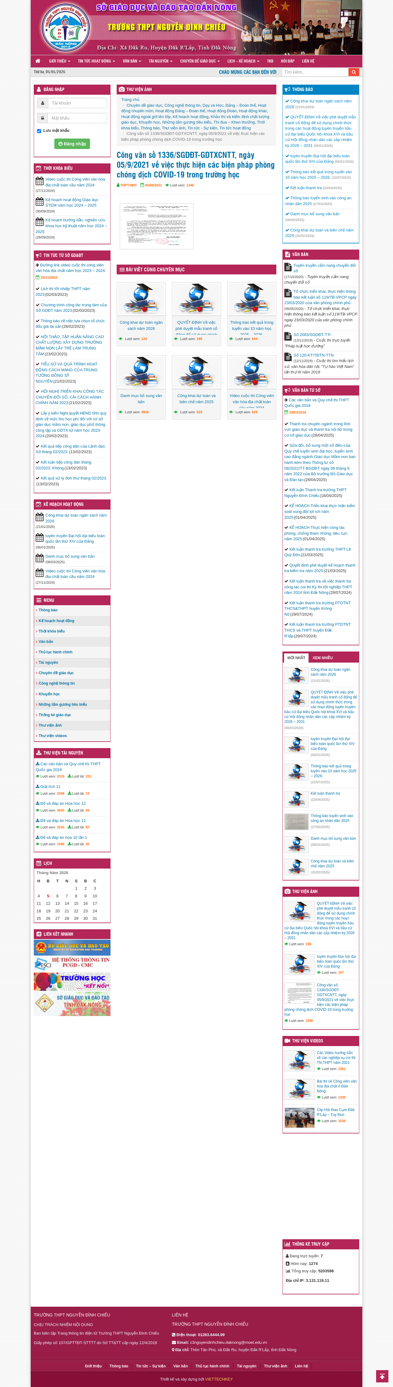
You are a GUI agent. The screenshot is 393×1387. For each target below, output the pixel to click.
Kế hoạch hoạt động (190, 116)
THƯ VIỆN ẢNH (139, 90)
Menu (49, 600)
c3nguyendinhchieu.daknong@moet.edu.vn (228, 1342)
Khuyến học (149, 122)
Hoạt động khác (253, 111)
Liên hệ (308, 61)
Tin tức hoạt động (96, 61)
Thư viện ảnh (173, 128)
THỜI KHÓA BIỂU (58, 168)
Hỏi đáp (287, 61)
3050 (60, 810)
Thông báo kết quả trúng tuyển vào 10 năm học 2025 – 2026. (251, 328)
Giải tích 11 (48, 786)
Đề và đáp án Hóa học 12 (61, 803)
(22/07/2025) (341, 177)
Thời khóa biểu (52, 631)
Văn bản (132, 61)
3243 (60, 827)
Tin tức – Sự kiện (151, 1366)
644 (254, 339)
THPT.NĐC (128, 185)
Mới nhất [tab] (296, 658)
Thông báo (150, 128)
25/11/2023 (49, 277)
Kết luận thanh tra (303, 187)
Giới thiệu (59, 61)
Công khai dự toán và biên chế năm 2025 (196, 398)
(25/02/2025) (304, 236)
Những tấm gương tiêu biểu (187, 122)
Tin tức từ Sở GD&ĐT (63, 256)
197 (341, 972)
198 (199, 339)
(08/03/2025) (294, 220)
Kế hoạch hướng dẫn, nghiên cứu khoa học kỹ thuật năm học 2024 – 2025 (71, 226)
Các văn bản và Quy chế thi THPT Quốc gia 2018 (68, 767)
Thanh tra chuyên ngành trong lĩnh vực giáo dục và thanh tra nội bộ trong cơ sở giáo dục (318, 429)
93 (87, 810)
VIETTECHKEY (219, 1379)
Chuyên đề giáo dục (200, 61)
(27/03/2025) (322, 204)
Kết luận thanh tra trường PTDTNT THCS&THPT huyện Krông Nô (317, 609)
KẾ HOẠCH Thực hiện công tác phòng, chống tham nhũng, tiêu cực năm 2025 (316, 533)
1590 (60, 844)
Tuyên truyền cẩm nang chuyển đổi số (325, 268)
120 (144, 339)
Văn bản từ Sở (306, 390)
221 (88, 776)
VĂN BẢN (300, 255)
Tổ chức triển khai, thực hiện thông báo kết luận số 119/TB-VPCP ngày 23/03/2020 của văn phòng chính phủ (320, 297)
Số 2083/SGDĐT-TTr (312, 334)
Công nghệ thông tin (182, 105)
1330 (341, 1097)
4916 (145, 412)
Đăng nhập (54, 90)
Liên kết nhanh (58, 934)
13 (87, 793)
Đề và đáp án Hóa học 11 (61, 820)
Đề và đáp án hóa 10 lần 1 (61, 837)
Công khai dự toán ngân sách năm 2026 (141, 325)
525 (199, 412)
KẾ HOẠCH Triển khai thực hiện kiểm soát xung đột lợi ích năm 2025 (319, 511)
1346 (190, 185)
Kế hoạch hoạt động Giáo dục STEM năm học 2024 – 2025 (72, 202)
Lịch (48, 864)
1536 (341, 1121)
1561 (341, 1069)
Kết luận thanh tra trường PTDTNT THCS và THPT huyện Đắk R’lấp (317, 630)
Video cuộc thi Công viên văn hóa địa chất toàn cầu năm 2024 (252, 401)
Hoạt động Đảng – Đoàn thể (180, 111)
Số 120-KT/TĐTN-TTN (314, 355)
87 (87, 827)
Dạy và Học (213, 105)
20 (87, 844)
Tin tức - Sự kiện (202, 128)
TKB (270, 61)
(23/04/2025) (332, 188)
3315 (60, 776)
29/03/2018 (297, 412)
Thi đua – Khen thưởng (234, 122)
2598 (60, 793)
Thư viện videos (53, 736)
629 (254, 412)
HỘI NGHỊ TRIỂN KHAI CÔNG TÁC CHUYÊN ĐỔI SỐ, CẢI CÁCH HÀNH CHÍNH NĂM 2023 (70, 397)
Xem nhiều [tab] (323, 658)
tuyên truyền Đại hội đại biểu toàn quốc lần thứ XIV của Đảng (75, 538)
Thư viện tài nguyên (63, 753)
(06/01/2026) (323, 145)
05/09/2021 (153, 185)
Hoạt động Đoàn (222, 111)
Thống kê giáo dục (55, 715)
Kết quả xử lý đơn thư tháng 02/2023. (74, 478)
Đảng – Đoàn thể (241, 105)
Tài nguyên (161, 61)
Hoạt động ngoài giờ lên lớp (145, 116)
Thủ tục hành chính (55, 652)
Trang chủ (130, 99)
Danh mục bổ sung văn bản (141, 398)
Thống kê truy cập (310, 1244)
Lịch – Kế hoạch (243, 61)
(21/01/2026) (304, 107)
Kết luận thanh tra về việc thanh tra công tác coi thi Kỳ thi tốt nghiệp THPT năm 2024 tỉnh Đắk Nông (318, 587)
